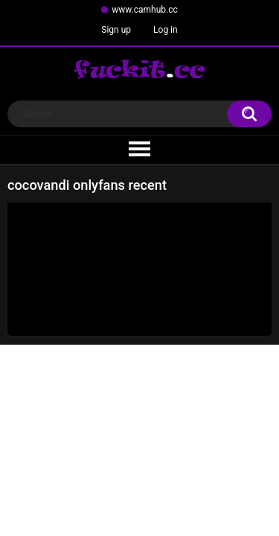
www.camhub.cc (145, 9)
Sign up (116, 30)
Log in (165, 30)
